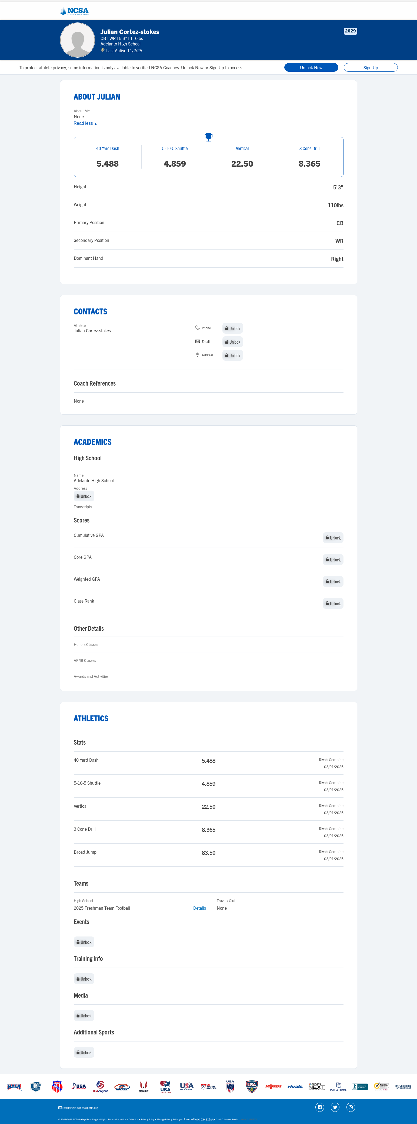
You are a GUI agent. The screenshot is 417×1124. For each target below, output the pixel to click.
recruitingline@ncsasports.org (80, 1107)
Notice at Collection (129, 1119)
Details (199, 908)
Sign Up (370, 67)
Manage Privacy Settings (169, 1119)
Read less (85, 123)
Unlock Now (311, 67)
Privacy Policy (147, 1119)
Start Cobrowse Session (227, 1119)
